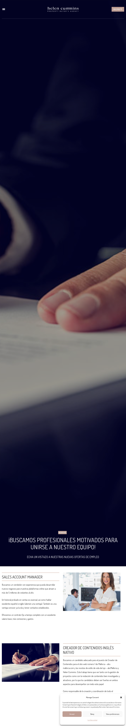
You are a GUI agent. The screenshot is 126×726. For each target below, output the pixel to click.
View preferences (112, 714)
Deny (92, 714)
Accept (72, 714)
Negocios (62, 532)
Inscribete (117, 9)
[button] (121, 697)
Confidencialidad (92, 720)
